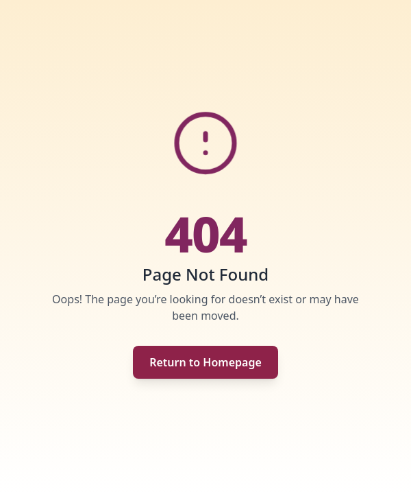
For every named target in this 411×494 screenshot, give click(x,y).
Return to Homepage (205, 362)
